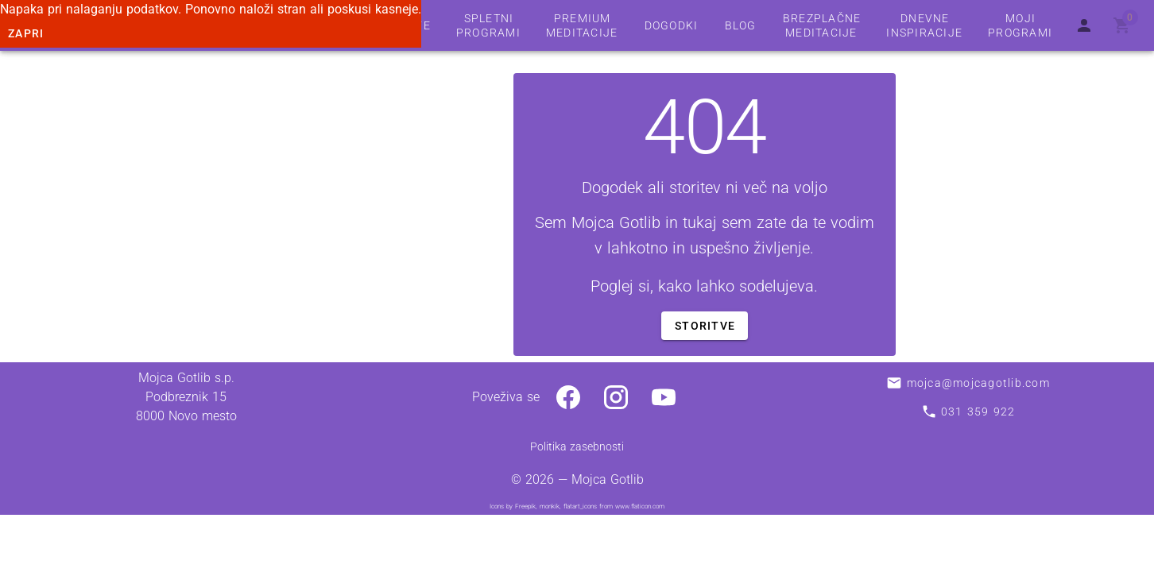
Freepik (525, 506)
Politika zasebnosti (577, 446)
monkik (550, 506)
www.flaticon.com (639, 506)
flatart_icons (580, 506)
